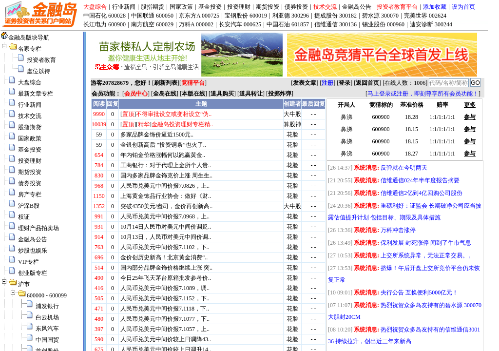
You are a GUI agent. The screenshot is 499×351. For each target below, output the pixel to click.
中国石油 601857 (288, 24)
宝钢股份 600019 (246, 15)
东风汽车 (47, 328)
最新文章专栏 (35, 93)
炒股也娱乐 (32, 250)
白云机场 (47, 317)
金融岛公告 (356, 6)
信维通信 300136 (335, 24)
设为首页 (463, 6)
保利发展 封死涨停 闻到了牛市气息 (426, 242)
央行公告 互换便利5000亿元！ (419, 292)
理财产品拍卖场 (38, 228)
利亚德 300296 (290, 15)
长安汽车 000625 (240, 24)
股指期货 (152, 6)
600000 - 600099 (47, 295)
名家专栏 (29, 48)
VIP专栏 (28, 261)
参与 (470, 117)
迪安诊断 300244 (431, 24)
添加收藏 (434, 6)
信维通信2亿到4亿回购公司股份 (421, 193)
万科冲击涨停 (398, 230)
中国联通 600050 (152, 15)
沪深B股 (28, 205)
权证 (24, 217)
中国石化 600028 (104, 15)
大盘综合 (95, 6)
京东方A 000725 (199, 15)
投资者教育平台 (397, 6)
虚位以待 (38, 71)
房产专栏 (29, 194)
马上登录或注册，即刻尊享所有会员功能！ (423, 93)
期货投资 (267, 6)
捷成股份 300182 (335, 15)
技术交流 (325, 6)
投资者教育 (41, 60)
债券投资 (296, 6)
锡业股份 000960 (383, 24)
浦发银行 (47, 306)
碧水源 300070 (380, 15)
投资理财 (238, 6)
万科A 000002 (196, 24)
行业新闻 (123, 6)
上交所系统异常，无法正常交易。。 (427, 255)
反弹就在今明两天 (404, 167)
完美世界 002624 (425, 15)
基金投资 (210, 6)
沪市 (24, 284)
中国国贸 (47, 339)
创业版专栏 (32, 273)
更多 (470, 104)
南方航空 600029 (152, 24)
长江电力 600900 (104, 24)
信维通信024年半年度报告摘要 (420, 180)
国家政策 (181, 6)
